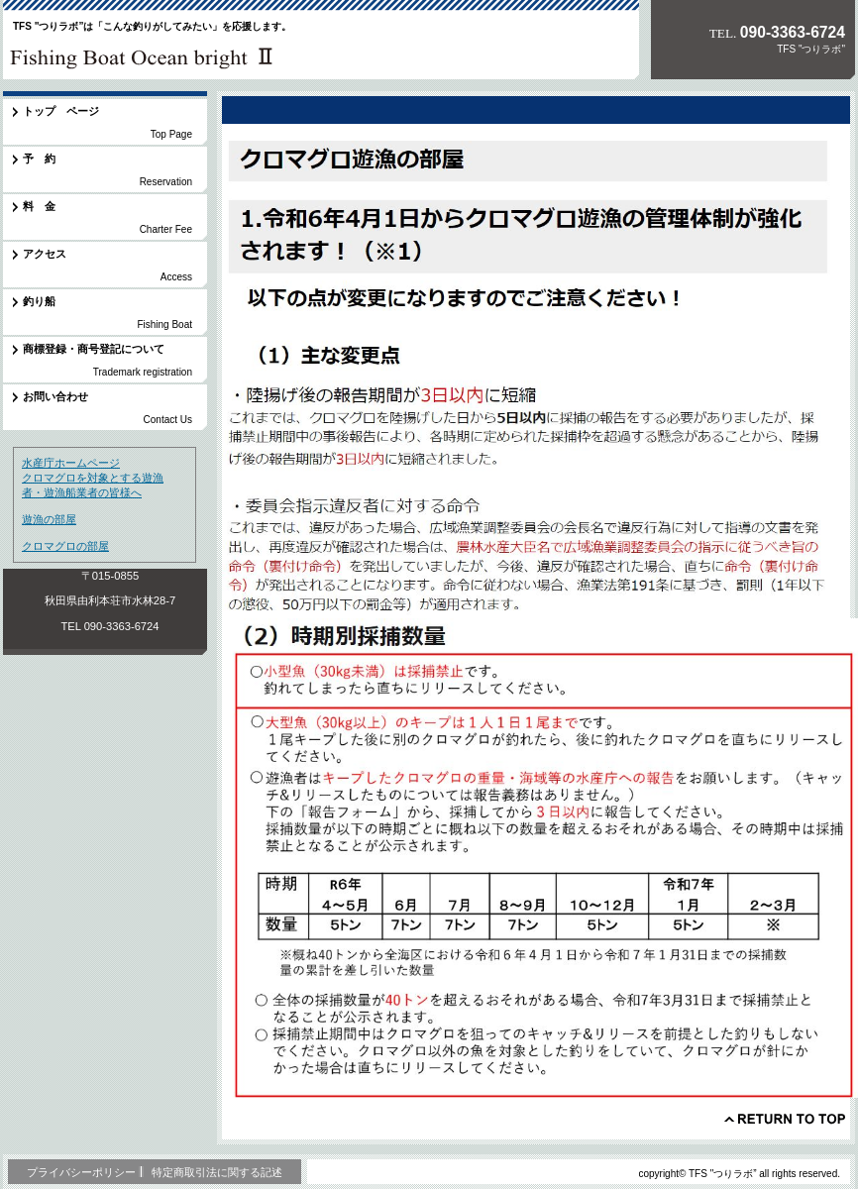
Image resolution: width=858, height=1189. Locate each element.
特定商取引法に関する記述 (217, 1172)
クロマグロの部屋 (65, 546)
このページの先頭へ (784, 1119)
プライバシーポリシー (81, 1172)
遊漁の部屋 (49, 519)
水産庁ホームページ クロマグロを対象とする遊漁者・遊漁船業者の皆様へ (92, 477)
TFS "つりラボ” (140, 53)
